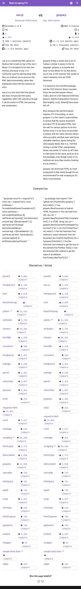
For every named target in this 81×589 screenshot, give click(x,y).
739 (25, 490)
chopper (7, 542)
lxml (5, 293)
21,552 (23, 311)
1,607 (24, 381)
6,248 (24, 364)
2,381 (24, 390)
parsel (6, 372)
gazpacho (8, 525)
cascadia (7, 472)
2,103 (24, 534)
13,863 (9, 411)
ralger (5, 564)
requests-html (10, 407)
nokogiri (7, 363)
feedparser (8, 355)
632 (25, 429)
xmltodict (7, 320)
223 (25, 399)
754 (25, 473)
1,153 (8, 37)
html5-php (8, 446)
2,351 (24, 355)
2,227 (24, 499)
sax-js (19, 15)
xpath (5, 490)
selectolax (8, 381)
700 (25, 516)
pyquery (7, 390)
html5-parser (9, 516)
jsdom (6, 311)
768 (25, 525)
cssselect (8, 346)
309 (25, 346)
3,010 (24, 294)
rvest (5, 420)
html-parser (32, 20)
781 (25, 481)
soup (5, 499)
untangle (7, 428)
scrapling (7, 437)
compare (23, 279)
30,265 (23, 329)
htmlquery (8, 481)
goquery (61, 15)
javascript (20, 20)
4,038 (24, 455)
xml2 (5, 398)
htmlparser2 (9, 285)
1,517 (24, 420)
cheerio (6, 328)
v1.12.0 (57, 41)
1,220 (24, 337)
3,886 (24, 276)
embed (6, 534)
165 (25, 564)
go (45, 20)
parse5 (6, 276)
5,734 (24, 320)
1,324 (24, 372)
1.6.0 (8, 49)
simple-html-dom (11, 551)
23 (26, 543)
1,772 (24, 446)
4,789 (24, 285)
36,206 (23, 437)
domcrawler (9, 455)
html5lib (7, 337)
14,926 (75, 37)
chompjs (7, 507)
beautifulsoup (10, 302)
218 (25, 508)
